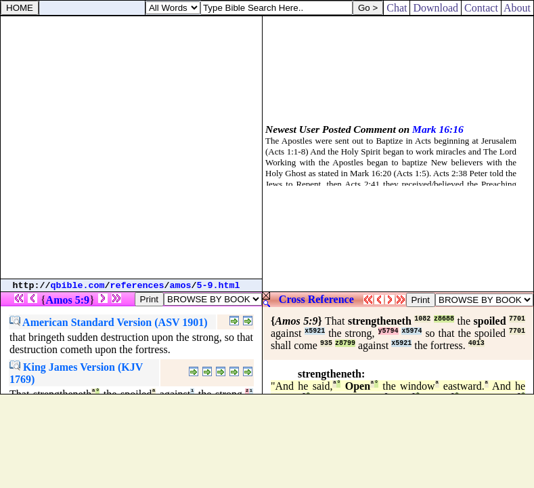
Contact (481, 8)
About (517, 8)
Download (435, 8)
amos (181, 286)
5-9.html (218, 286)
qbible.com (78, 286)
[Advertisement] (131, 147)
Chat (396, 8)
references (137, 286)
